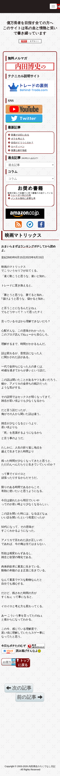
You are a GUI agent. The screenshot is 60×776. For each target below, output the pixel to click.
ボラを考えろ (17, 138)
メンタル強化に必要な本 (23, 198)
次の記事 (19, 687)
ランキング (27, 246)
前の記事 (29, 697)
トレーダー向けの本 (21, 195)
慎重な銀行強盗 (19, 150)
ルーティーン (17, 146)
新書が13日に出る (20, 135)
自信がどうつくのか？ (22, 142)
